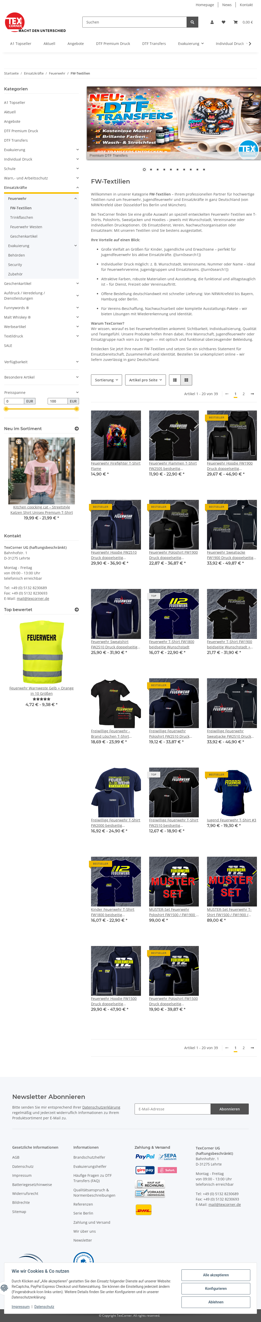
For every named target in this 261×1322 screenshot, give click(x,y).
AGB (15, 1157)
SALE (8, 345)
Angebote (12, 121)
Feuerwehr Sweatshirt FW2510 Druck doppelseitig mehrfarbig (114, 644)
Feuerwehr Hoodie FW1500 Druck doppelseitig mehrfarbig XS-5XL (114, 1001)
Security (15, 264)
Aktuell (10, 112)
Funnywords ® (16, 307)
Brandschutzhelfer (89, 1157)
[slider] (6, 409)
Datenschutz (23, 1166)
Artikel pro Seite (143, 380)
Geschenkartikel (23, 236)
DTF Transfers (16, 140)
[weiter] (252, 394)
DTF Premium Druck (21, 130)
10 (204, 170)
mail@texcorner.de (33, 598)
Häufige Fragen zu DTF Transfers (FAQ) (92, 1178)
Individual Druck (18, 159)
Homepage (205, 4)
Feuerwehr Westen (26, 226)
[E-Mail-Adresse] (173, 1108)
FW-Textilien (21, 207)
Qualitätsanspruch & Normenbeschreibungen (94, 1192)
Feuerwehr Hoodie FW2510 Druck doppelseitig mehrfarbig (114, 555)
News (227, 4)
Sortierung (104, 380)
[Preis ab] (14, 401)
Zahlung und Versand (91, 1222)
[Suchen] (134, 22)
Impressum (22, 1175)
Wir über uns (84, 1231)
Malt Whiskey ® (17, 317)
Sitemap (19, 1211)
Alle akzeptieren (215, 1275)
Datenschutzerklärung (101, 1107)
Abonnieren (229, 1109)
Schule (10, 168)
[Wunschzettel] (223, 22)
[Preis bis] (58, 401)
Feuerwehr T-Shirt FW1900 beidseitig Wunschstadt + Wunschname (229, 644)
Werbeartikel (15, 326)
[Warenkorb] (243, 22)
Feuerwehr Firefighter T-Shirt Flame (115, 466)
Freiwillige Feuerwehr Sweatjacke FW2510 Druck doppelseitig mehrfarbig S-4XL (230, 734)
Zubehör (15, 274)
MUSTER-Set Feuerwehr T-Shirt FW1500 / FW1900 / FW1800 (229, 912)
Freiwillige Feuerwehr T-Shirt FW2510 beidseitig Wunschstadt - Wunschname (173, 823)
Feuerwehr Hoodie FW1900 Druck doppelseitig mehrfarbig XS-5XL (230, 466)
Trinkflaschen (21, 217)
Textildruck (13, 336)
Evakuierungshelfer (90, 1166)
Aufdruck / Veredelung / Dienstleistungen (24, 295)
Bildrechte (21, 1202)
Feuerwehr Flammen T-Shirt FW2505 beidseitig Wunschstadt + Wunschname (173, 466)
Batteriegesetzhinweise (32, 1184)
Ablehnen (215, 1302)
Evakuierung (14, 149)
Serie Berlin (83, 1213)
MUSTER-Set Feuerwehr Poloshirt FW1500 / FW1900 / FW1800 (173, 912)
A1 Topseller (14, 102)
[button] (212, 22)
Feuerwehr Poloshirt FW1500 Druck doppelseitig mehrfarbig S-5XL (173, 1001)
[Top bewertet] (77, 609)
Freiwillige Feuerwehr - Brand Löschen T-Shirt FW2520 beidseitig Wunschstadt (110, 734)
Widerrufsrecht (25, 1193)
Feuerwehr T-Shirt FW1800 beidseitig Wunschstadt (171, 644)
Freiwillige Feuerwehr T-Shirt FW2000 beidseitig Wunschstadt (115, 823)
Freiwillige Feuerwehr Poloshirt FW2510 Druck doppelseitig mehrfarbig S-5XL (172, 734)
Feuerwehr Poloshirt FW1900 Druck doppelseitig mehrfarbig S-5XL (173, 555)
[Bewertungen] (41, 699)
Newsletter (82, 1240)
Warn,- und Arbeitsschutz (26, 178)
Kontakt (246, 4)
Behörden (16, 255)
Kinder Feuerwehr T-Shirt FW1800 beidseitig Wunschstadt (112, 912)
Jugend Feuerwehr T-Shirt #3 (231, 820)
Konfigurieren (215, 1289)
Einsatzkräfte (15, 187)
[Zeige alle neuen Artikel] (77, 428)
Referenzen (83, 1204)
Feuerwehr (17, 198)
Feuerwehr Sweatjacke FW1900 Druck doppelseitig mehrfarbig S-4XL (230, 555)
